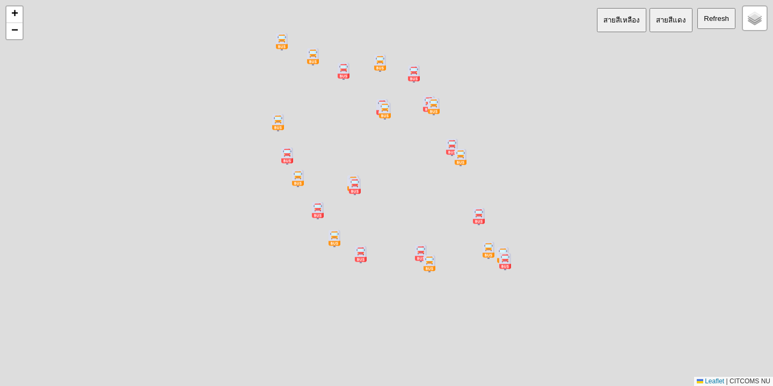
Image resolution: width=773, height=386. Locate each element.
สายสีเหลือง (621, 20)
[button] (460, 157)
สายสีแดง (671, 20)
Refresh (716, 18)
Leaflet (710, 381)
